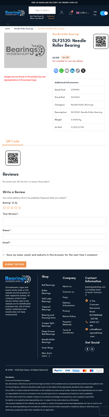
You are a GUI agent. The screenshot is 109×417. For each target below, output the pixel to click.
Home (7, 29)
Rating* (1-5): (10, 203)
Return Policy (69, 316)
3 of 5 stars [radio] (12, 207)
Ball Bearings (48, 285)
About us (67, 286)
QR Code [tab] (12, 141)
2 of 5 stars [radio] (8, 207)
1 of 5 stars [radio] (4, 207)
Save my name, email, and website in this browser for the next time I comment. (52, 255)
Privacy (66, 311)
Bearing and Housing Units (49, 316)
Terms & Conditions (68, 331)
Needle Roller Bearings (23, 29)
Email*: (7, 242)
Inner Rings (47, 347)
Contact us (68, 291)
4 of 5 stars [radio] (15, 207)
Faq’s (65, 297)
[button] (7, 24)
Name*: (7, 230)
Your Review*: (11, 214)
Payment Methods (67, 323)
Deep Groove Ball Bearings (48, 332)
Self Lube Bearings (46, 300)
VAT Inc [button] (95, 13)
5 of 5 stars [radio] (19, 207)
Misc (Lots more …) (47, 354)
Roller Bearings (46, 291)
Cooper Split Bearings (48, 324)
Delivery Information (69, 304)
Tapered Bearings (46, 308)
